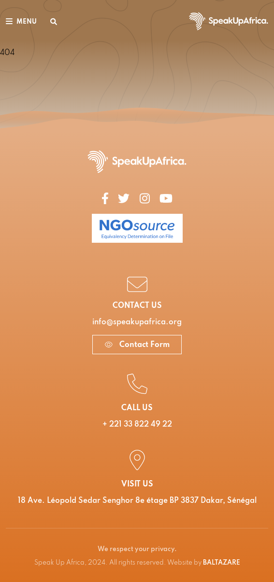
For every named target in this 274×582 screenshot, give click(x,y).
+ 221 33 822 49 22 (137, 425)
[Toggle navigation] (21, 21)
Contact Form (137, 345)
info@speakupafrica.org (137, 322)
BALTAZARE (221, 563)
